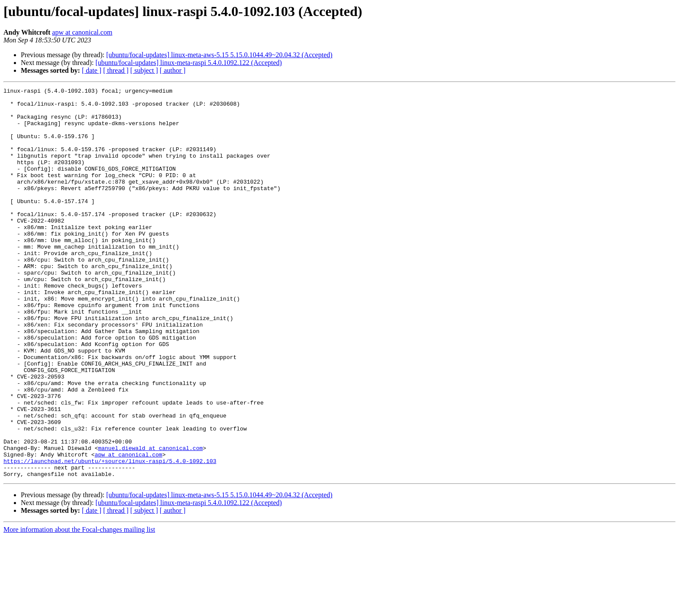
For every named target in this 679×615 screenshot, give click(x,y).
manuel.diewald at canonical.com (150, 520)
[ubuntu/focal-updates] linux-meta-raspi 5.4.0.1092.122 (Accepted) (188, 62)
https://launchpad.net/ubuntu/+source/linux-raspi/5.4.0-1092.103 (109, 536)
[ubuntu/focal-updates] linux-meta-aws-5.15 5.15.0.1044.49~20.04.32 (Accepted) (219, 54)
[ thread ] (116, 70)
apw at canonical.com (82, 32)
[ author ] (173, 70)
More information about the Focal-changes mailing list (79, 607)
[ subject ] (144, 70)
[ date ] (91, 70)
